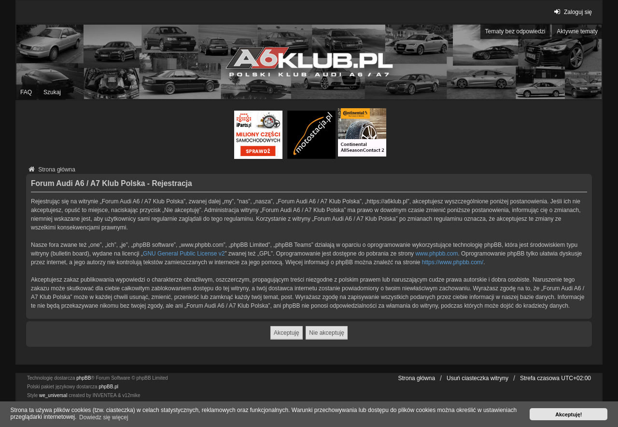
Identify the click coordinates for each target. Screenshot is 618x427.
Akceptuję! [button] (568, 414)
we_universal (53, 395)
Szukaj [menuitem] (52, 92)
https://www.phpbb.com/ (452, 262)
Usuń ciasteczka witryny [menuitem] (477, 378)
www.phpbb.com (436, 253)
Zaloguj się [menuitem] (572, 11)
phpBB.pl (108, 386)
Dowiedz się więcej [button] (103, 417)
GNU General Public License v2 (184, 253)
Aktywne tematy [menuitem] (577, 31)
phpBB (83, 378)
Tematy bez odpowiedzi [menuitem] (515, 31)
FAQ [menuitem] (26, 92)
